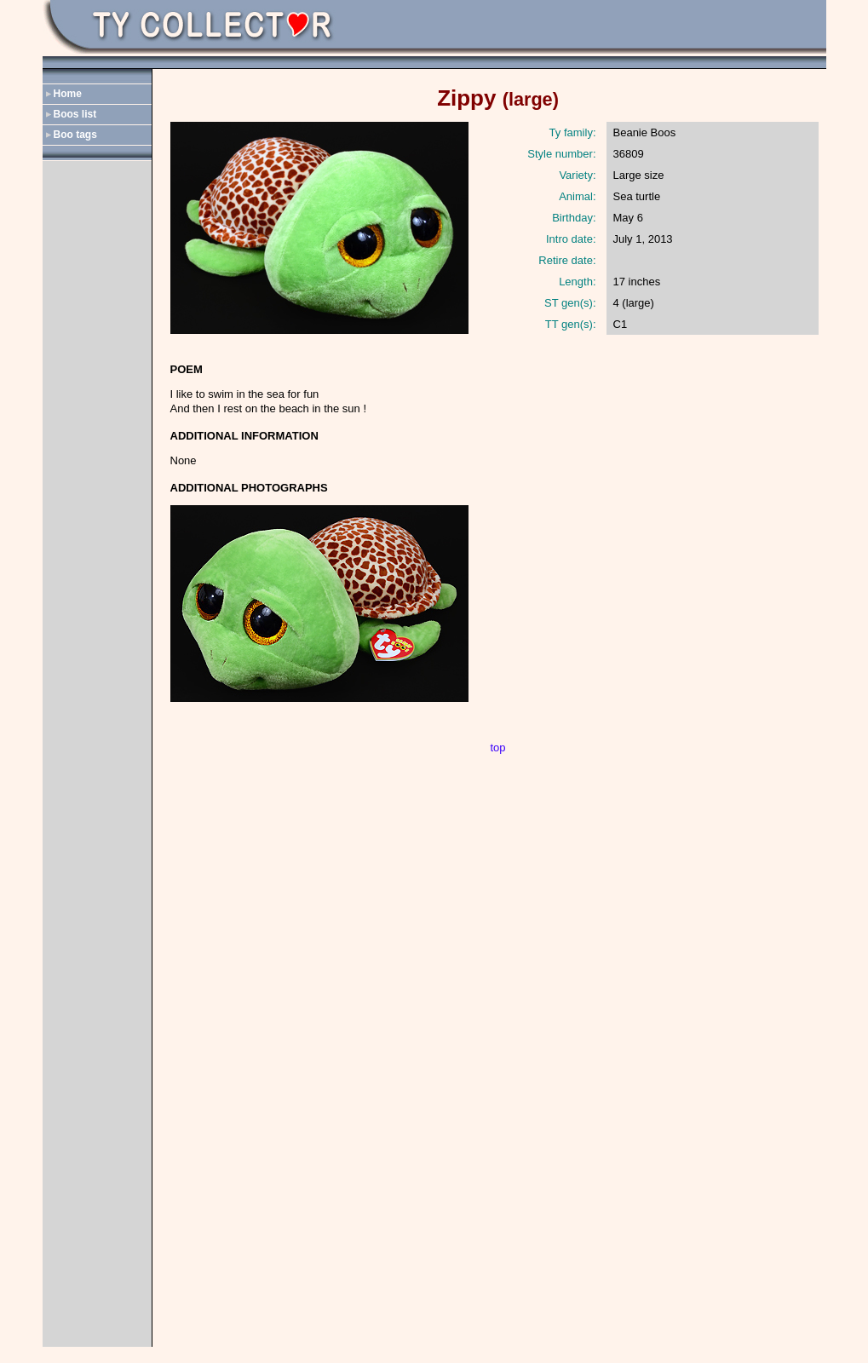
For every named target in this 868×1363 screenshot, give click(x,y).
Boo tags (75, 135)
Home (68, 94)
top (497, 747)
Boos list (75, 114)
